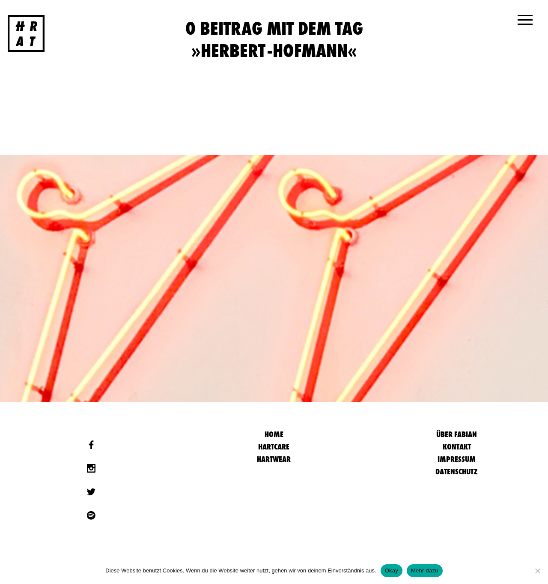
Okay (391, 570)
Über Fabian (456, 434)
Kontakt (457, 446)
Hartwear (274, 459)
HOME (274, 434)
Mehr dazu (424, 570)
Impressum (457, 459)
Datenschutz (456, 471)
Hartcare (273, 446)
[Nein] (537, 570)
